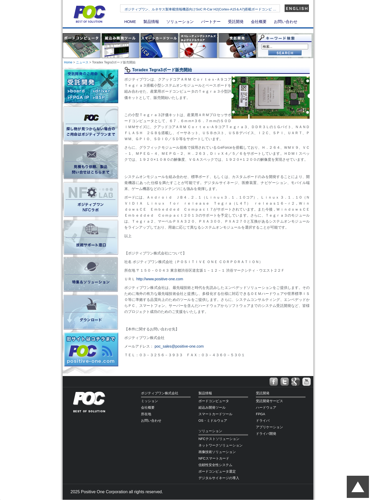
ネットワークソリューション (220, 445)
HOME (130, 21)
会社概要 (259, 21)
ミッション (149, 401)
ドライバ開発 (266, 434)
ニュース (82, 62)
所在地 (146, 414)
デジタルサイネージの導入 (218, 478)
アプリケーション (269, 427)
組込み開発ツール (212, 407)
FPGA (260, 414)
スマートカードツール (215, 414)
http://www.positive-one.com (159, 279)
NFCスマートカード (213, 458)
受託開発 (236, 21)
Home (68, 62)
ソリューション (180, 21)
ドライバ (262, 420)
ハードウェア (266, 407)
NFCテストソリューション (218, 439)
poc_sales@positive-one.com (179, 346)
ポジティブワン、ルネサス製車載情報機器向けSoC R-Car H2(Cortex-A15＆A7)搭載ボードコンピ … (215, 9)
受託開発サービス (269, 401)
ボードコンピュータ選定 (217, 471)
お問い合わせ (285, 21)
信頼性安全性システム (215, 465)
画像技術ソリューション (217, 452)
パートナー (211, 21)
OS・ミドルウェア (212, 420)
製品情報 (151, 21)
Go (285, 53)
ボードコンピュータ (213, 401)
